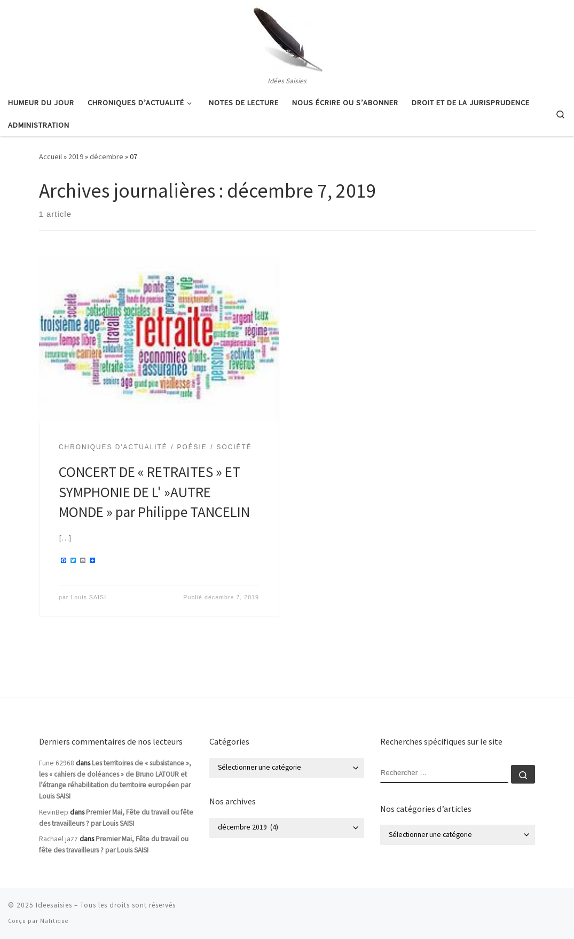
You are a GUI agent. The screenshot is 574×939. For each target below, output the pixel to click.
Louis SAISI (88, 597)
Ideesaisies (54, 905)
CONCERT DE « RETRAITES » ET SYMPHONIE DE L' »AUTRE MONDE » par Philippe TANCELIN (154, 492)
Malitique (54, 921)
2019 (75, 156)
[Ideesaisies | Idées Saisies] (287, 37)
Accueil (50, 156)
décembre (106, 156)
